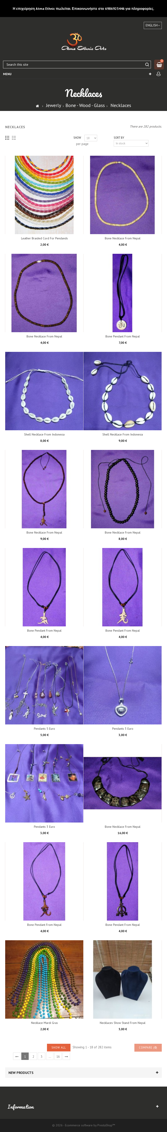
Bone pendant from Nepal (122, 336)
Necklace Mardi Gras (44, 1023)
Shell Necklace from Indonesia (44, 434)
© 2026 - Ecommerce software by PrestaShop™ (83, 1125)
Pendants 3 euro (122, 729)
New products (20, 1072)
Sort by (119, 138)
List (14, 138)
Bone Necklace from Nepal (122, 238)
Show (77, 138)
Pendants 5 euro (44, 729)
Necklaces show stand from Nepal (122, 1023)
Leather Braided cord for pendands (44, 238)
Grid (7, 138)
